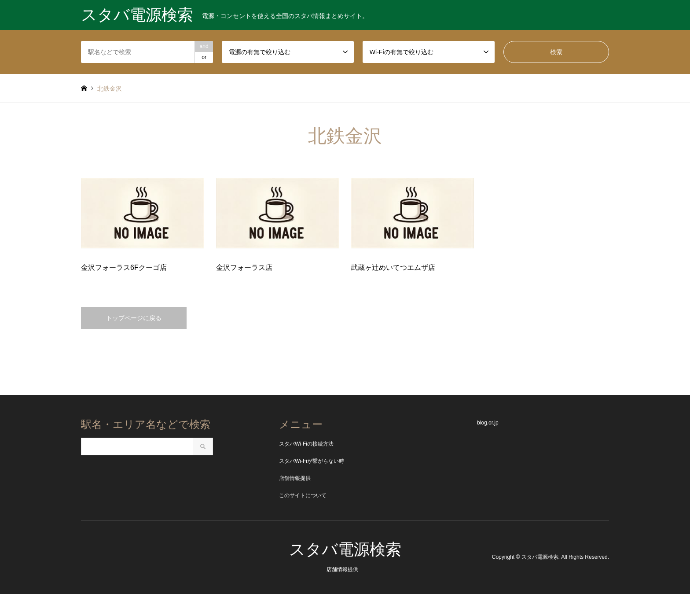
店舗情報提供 (295, 478)
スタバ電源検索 (345, 549)
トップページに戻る (133, 317)
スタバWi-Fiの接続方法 (306, 444)
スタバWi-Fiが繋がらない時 (311, 461)
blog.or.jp (488, 423)
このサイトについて (303, 495)
